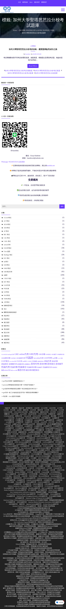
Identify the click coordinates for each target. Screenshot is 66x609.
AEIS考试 (7, 228)
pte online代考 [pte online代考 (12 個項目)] (12, 361)
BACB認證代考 (42, 490)
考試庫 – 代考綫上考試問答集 (46, 506)
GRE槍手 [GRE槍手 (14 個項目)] (54, 354)
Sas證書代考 (55, 418)
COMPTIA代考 (42, 414)
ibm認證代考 (28, 422)
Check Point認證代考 (31, 450)
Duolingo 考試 (8, 255)
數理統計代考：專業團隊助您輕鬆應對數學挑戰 (21, 592)
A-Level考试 (7, 217)
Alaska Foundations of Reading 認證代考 (15, 490)
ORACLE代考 (37, 416)
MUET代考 (16, 476)
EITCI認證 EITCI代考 (54, 436)
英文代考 (6, 332)
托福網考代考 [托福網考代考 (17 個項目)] (47, 367)
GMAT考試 (7, 268)
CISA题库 (33, 458)
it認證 (5, 275)
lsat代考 (19, 410)
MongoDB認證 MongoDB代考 (53, 428)
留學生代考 (18, 416)
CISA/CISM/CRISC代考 (21, 412)
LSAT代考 (7, 285)
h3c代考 (47, 410)
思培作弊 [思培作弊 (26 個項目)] (43, 364)
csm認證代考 (19, 422)
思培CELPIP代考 (12, 432)
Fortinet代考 (45, 416)
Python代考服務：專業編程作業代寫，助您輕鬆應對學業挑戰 (34, 544)
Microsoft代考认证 (44, 476)
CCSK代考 (60, 412)
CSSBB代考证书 (40, 468)
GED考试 (6, 265)
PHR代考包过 (33, 476)
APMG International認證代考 (23, 442)
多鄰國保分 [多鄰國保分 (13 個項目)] (27, 364)
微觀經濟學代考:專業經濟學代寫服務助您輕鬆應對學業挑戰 (33, 576)
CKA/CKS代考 (8, 412)
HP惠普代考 (51, 414)
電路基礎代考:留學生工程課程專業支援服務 (17, 570)
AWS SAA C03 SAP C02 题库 (25, 456)
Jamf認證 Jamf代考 (44, 450)
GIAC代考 (51, 422)
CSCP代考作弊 (33, 474)
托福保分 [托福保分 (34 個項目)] (22, 367)
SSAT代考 (33, 410)
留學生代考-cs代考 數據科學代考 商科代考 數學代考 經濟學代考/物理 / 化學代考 (33, 520)
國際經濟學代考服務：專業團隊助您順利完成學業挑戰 (34, 582)
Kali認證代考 (20, 450)
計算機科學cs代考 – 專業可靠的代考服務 (18, 524)
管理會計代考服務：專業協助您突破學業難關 (19, 552)
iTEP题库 (47, 466)
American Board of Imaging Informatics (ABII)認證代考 (32, 496)
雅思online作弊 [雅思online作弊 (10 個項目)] (14, 370)
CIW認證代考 (29, 420)
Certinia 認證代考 (38, 486)
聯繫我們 (44, 2)
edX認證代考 (17, 484)
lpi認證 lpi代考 (16, 424)
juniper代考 (7, 424)
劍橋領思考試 (8, 305)
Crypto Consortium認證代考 (10, 446)
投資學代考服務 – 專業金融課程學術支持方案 (48, 552)
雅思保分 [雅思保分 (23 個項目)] (35, 370)
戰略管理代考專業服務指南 (51, 562)
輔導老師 (25, 2)
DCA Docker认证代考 (55, 474)
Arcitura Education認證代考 (51, 504)
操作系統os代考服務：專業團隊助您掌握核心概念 (33, 530)
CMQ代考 (24, 476)
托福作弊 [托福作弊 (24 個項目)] (14, 367)
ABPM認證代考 (19, 498)
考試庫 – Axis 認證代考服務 (11, 396)
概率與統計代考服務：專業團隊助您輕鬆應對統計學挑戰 (20, 536)
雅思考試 (6, 342)
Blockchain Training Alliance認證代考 (52, 444)
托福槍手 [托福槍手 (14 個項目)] (39, 367)
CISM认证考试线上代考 (32, 464)
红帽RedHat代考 (34, 412)
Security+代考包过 (20, 472)
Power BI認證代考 (11, 474)
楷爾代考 (7, 414)
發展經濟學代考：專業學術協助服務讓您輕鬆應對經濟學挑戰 (34, 584)
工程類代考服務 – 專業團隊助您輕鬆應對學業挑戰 (21, 566)
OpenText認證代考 (56, 450)
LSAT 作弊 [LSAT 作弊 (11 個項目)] (60, 358)
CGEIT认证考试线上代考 (57, 462)
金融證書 (6, 339)
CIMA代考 (11, 418)
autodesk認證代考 (39, 420)
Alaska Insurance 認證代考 (56, 490)
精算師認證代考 (41, 424)
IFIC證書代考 (7, 434)
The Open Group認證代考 (12, 448)
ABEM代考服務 (52, 492)
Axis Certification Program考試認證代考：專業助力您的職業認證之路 (33, 522)
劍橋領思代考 (22, 432)
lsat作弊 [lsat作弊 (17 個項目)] (54, 358)
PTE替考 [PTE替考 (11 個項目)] (29, 361)
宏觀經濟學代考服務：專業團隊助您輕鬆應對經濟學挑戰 (33, 578)
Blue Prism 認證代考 (21, 488)
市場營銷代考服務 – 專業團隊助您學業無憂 (19, 560)
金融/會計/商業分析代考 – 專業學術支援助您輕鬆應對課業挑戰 (33, 548)
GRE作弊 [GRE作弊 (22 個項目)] (41, 354)
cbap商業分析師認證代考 (35, 432)
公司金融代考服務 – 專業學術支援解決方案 (20, 550)
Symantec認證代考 (26, 452)
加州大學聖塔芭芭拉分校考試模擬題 (19, 71)
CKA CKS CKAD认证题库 (42, 456)
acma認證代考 (28, 426)
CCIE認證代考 (57, 426)
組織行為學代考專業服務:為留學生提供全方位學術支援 (25, 562)
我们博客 (53, 416)
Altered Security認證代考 (57, 434)
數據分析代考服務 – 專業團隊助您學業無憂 (51, 536)
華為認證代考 (47, 454)
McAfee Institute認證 (34, 444)
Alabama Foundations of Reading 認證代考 (19, 486)
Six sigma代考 (20, 418)
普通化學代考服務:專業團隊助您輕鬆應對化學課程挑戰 (33, 604)
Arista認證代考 (10, 496)
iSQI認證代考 (21, 480)
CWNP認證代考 (9, 450)
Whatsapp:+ (5, 162)
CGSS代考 (45, 470)
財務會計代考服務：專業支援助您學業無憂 (47, 550)
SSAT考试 (7, 295)
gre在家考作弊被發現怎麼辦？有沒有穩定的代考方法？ (20, 388)
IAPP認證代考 (31, 438)
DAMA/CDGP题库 (56, 458)
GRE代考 (36, 408)
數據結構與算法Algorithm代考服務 (48, 526)
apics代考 (58, 422)
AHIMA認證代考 (22, 502)
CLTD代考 (30, 472)
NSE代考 (37, 472)
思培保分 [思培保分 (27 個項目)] (51, 364)
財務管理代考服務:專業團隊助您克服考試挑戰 (47, 560)
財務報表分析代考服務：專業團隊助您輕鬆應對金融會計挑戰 (21, 554)
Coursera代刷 (45, 472)
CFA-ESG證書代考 (36, 454)
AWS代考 (53, 412)
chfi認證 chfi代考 (39, 428)
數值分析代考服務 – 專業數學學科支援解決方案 (20, 596)
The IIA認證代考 (60, 446)
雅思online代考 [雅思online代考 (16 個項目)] (6, 370)
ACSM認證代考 (10, 502)
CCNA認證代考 (7, 478)
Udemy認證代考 (20, 482)
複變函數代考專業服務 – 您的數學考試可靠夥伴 (46, 594)
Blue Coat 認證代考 (47, 488)
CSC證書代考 (40, 430)
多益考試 (6, 315)
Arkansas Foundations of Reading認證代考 (24, 506)
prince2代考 (23, 414)
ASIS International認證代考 (44, 440)
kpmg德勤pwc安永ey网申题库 (33, 460)
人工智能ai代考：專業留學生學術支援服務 (50, 532)
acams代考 (44, 422)
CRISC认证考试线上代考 (48, 464)
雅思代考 (14, 408)
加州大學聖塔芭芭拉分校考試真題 (47, 71)
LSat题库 (40, 466)
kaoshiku (27, 54)
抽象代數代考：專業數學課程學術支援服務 (48, 596)
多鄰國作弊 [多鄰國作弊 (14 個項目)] (20, 364)
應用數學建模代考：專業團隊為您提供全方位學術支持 (34, 598)
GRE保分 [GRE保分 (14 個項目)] (48, 354)
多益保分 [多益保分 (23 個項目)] (4, 364)
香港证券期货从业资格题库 (51, 460)
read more (33, 66)
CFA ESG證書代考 (58, 454)
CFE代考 (49, 468)
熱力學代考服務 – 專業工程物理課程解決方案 (49, 568)
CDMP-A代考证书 (8, 470)
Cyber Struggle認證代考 (28, 440)
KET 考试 (7, 282)
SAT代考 (6, 410)
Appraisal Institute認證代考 (33, 504)
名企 (5, 309)
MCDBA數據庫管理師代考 (55, 424)
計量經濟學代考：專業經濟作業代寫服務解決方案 (33, 580)
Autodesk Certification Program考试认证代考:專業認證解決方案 (34, 518)
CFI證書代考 (19, 420)
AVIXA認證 (10, 482)
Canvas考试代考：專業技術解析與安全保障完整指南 (18, 514)
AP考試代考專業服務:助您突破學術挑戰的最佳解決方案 (33, 508)
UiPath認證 (8, 430)
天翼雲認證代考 (24, 454)
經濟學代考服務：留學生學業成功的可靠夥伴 (33, 574)
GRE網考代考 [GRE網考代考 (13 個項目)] (60, 354)
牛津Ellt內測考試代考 (39, 452)
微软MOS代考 (44, 412)
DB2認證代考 (19, 426)
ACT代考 (60, 408)
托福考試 (6, 319)
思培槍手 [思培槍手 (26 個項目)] (59, 364)
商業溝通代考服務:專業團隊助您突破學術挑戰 (18, 564)
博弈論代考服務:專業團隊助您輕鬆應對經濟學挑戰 (19, 586)
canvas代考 (7, 244)
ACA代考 (60, 416)
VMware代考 (27, 416)
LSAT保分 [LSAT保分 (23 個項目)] (5, 361)
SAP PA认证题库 (57, 456)
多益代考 (21, 408)
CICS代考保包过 (55, 472)
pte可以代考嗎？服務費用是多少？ (14, 381)
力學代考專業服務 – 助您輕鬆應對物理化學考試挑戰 (19, 606)
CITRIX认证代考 (9, 416)
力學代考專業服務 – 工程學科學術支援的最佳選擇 (19, 568)
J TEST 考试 (7, 278)
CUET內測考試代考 (53, 452)
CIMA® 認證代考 (38, 484)
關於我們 (37, 2)
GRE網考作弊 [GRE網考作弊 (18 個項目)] (5, 358)
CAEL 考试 (7, 241)
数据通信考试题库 (11, 458)
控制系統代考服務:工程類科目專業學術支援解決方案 (47, 570)
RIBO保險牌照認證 (29, 430)
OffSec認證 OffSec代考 (40, 436)
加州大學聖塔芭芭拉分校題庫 (46, 73)
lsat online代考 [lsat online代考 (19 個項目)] (38, 358)
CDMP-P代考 (60, 470)
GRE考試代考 (8, 271)
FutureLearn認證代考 (44, 482)
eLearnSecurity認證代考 (43, 438)
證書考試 (6, 336)
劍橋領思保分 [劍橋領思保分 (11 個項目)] (41, 361)
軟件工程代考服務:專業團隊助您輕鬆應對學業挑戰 (19, 534)
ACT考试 (6, 221)
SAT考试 (6, 292)
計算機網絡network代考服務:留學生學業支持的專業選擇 (20, 532)
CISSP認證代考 (9, 428)
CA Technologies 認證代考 (52, 486)
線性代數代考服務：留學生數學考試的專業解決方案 (46, 590)
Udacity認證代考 (31, 482)
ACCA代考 (44, 408)
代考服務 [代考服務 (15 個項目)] (34, 361)
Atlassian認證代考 (55, 494)
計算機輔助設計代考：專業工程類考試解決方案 (46, 572)
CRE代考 (52, 470)
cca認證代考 (59, 420)
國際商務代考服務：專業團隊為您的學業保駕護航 (48, 564)
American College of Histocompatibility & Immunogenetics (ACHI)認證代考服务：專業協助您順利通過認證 (33, 500)
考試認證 (6, 329)
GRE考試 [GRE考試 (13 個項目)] (13, 358)
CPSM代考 (10, 472)
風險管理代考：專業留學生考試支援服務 (52, 554)
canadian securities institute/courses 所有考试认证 (50, 478)
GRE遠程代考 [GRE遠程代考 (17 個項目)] (20, 358)
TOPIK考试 (7, 299)
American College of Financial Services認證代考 (39, 498)
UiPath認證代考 (17, 430)
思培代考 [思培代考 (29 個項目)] (35, 364)
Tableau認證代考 (22, 474)
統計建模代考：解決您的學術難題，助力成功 (33, 542)
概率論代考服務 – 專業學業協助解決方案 (18, 590)
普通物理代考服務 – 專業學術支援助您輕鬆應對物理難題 (33, 602)
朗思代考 (25, 410)
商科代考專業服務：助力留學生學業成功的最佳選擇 (18, 558)
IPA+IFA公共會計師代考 (33, 418)
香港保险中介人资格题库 (10, 462)
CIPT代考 (28, 470)
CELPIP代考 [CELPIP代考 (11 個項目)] (4, 354)
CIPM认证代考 (43, 474)
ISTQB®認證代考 (10, 480)
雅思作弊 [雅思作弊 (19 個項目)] (28, 370)
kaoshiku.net (51, 165)
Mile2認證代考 (57, 440)
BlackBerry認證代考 (34, 488)
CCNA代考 (29, 428)
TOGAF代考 (14, 414)
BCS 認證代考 (32, 490)
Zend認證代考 (48, 426)
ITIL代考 (61, 410)
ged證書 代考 (9, 426)
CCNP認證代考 (19, 428)
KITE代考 (23, 434)
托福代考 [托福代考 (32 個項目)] (5, 367)
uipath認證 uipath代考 (29, 424)
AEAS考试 (7, 224)
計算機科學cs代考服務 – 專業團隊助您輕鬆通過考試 (46, 524)
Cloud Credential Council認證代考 (15, 438)
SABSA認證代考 (8, 442)
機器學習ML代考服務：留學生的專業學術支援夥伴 (19, 538)
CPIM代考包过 (19, 470)
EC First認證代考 (57, 448)
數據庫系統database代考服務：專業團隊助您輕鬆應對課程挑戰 (33, 528)
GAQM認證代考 (24, 446)
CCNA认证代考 (32, 466)
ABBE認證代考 (57, 480)
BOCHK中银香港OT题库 (26, 462)
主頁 (19, 2)
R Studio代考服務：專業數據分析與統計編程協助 (33, 546)
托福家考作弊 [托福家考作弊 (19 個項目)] (32, 367)
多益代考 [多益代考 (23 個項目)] (47, 361)
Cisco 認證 (7, 251)
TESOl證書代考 (45, 418)
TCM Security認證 (48, 446)
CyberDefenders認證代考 (25, 436)
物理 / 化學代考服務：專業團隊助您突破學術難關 (33, 600)
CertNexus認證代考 (48, 442)
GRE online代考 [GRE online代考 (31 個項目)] (22, 354)
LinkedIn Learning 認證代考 (34, 480)
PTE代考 (6, 288)
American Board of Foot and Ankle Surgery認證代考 (21, 494)
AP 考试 (6, 231)
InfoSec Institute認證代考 (13, 440)
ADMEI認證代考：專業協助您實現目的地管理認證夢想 (48, 516)
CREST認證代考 (56, 438)
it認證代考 (60, 414)
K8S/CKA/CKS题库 (43, 458)
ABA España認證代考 (29, 478)
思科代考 (40, 410)
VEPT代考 (15, 434)
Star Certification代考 (27, 448)
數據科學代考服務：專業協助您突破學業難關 (49, 534)
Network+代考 (37, 470)
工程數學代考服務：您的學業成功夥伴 (49, 566)
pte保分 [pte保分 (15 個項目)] (25, 361)
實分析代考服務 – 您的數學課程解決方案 (19, 594)
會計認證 (6, 322)
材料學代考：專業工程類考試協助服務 (19, 572)
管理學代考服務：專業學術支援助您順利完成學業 (49, 558)
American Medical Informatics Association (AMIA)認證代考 (44, 502)
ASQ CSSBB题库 (10, 456)
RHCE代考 (54, 410)
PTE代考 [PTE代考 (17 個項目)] (19, 361)
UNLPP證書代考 (9, 420)
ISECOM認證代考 (36, 446)
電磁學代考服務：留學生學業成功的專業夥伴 (49, 606)
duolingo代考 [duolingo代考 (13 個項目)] (10, 354)
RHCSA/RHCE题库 (23, 458)
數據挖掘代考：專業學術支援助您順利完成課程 (49, 538)
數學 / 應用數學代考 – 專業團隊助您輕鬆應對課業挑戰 (19, 588)
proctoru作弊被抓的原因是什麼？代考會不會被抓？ (19, 385)
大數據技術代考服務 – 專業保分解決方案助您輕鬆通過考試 (33, 540)
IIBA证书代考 (32, 414)
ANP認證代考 (48, 480)
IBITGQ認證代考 (9, 444)
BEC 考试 (7, 234)
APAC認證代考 (55, 482)
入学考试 (33, 46)
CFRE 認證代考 (49, 484)
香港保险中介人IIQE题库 (15, 460)
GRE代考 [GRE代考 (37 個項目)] (33, 354)
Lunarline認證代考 (21, 444)
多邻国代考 (29, 408)
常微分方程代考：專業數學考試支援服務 (48, 592)
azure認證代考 (10, 422)
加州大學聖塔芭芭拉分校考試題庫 (21, 73)
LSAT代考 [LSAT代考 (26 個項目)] (48, 358)
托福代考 (7, 408)
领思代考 (22, 504)
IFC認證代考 (49, 430)
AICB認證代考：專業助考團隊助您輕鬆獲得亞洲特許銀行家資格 (34, 510)
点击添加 (21, 162)
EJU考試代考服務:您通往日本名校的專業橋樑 (16, 516)
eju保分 (6, 261)
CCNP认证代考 (56, 466)
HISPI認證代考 (59, 442)
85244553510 (13, 162)
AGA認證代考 (27, 484)
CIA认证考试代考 (22, 468)
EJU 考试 (6, 258)
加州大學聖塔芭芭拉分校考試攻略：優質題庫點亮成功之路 (33, 49)
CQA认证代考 (58, 468)
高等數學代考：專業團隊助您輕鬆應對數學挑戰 (50, 588)
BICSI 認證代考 (58, 488)
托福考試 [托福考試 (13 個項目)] (54, 367)
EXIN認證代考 (37, 442)
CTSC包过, (9, 476)
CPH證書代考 (59, 430)
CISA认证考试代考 (17, 464)
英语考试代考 (18, 478)
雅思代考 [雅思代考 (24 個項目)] (21, 370)
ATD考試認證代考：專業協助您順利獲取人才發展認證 (34, 512)
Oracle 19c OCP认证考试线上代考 (16, 466)
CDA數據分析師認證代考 (11, 454)
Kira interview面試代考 (33, 434)
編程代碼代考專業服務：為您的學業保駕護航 (22, 526)
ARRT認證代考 (13, 504)
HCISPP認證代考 (11, 436)
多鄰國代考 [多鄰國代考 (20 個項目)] (13, 364)
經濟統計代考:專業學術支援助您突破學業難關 (49, 586)
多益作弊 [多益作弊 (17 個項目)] (55, 361)
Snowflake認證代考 (56, 476)
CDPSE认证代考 (10, 468)
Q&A (31, 2)
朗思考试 (6, 326)
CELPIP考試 (7, 248)
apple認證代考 (50, 420)
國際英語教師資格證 (10, 312)
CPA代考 (36, 422)
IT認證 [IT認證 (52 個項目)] (29, 357)
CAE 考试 (7, 238)
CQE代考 (31, 468)
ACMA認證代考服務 (55, 496)
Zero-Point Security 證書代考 (43, 448)
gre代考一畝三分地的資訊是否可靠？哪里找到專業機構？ (21, 392)
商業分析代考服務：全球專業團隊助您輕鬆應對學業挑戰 (33, 556)
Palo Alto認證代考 (14, 452)
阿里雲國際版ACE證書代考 (52, 432)
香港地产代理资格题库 (41, 462)
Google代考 (45, 434)
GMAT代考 (52, 408)
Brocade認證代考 (9, 488)
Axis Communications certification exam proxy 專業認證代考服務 (28, 492)
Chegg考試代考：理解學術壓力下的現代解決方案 (49, 514)
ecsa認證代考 (38, 426)
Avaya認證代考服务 (43, 494)
